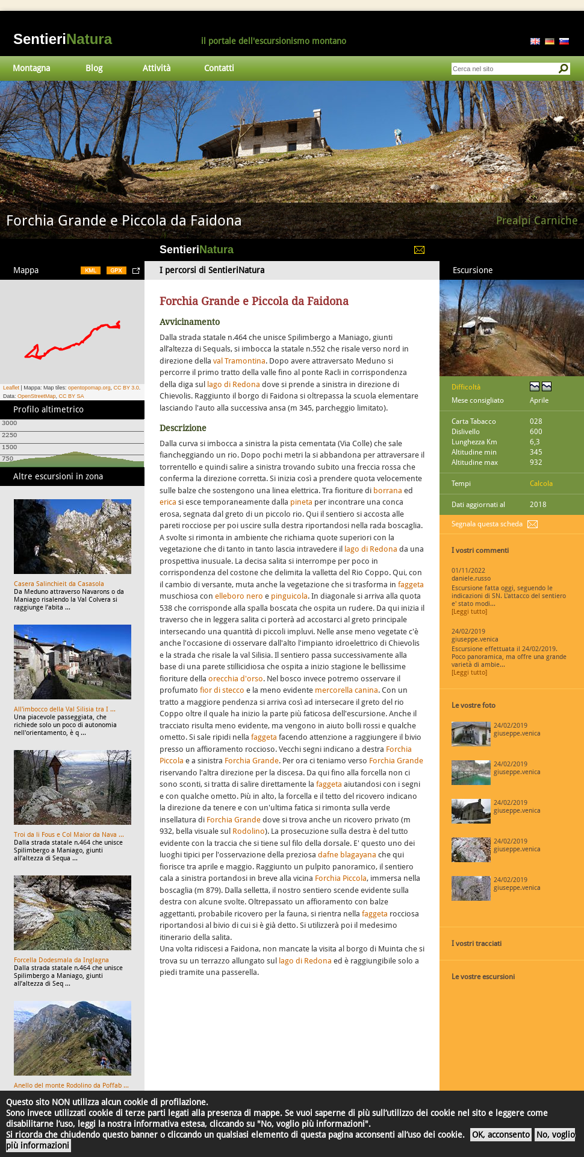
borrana (387, 490)
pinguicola (289, 596)
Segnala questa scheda (487, 524)
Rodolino (248, 831)
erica (168, 501)
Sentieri (62, 39)
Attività (156, 68)
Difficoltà (466, 387)
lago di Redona (233, 384)
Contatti (219, 68)
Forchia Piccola (341, 878)
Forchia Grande (252, 760)
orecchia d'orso (235, 678)
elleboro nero (239, 596)
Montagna (31, 68)
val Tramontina (239, 360)
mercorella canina (346, 690)
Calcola (541, 483)
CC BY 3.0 (125, 388)
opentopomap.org (89, 388)
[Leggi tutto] (469, 612)
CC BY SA (71, 396)
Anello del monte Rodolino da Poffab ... (71, 1085)
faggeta (411, 584)
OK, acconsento (501, 1135)
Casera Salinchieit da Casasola (59, 584)
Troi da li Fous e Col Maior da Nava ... (69, 835)
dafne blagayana (347, 854)
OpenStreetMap (36, 396)
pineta (301, 501)
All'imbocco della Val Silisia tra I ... (65, 709)
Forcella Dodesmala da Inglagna (61, 960)
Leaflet (11, 388)
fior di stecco (222, 690)
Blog (93, 68)
